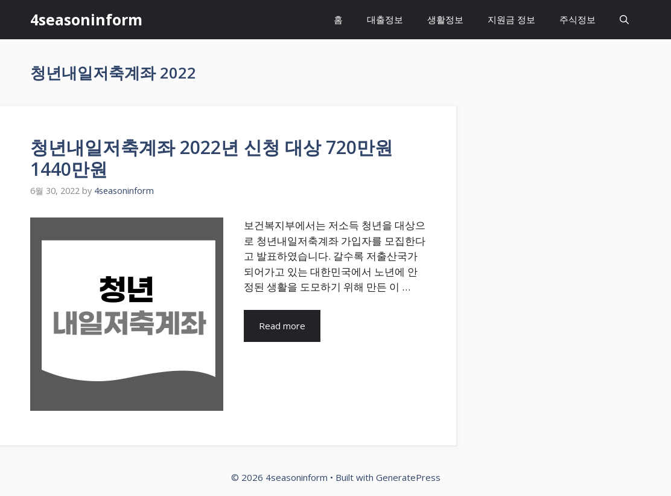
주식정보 (577, 19)
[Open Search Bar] (624, 19)
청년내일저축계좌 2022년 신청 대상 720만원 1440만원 (211, 158)
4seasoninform (86, 19)
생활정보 (445, 19)
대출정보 (385, 19)
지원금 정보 (511, 19)
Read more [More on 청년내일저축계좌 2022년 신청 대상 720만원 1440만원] (282, 326)
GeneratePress (408, 477)
